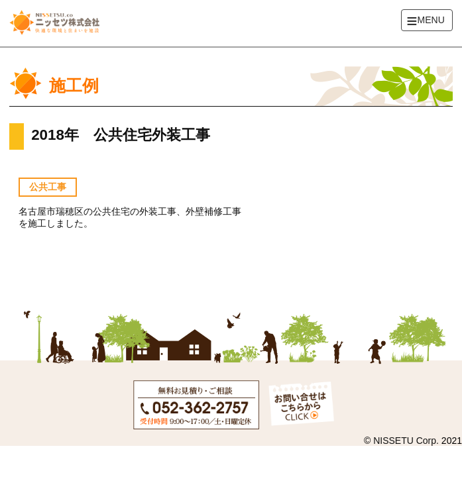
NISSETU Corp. (406, 440)
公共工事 (47, 187)
